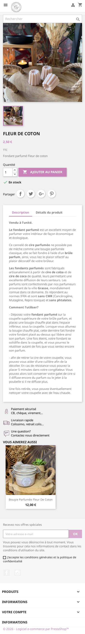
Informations (14, 622)
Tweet (31, 194)
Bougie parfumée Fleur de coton (31, 499)
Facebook (6, 572)
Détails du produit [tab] (49, 212)
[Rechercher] (42, 19)
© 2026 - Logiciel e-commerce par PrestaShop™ (36, 629)
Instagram (17, 572)
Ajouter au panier (42, 172)
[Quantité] (8, 172)
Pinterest (52, 194)
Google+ (41, 194)
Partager (20, 194)
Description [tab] (20, 212)
